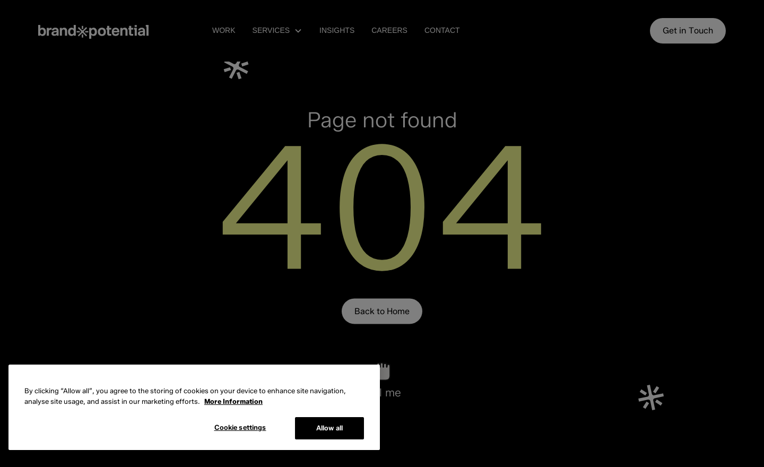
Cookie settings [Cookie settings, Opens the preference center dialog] (240, 427)
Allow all (329, 427)
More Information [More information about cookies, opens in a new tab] (233, 401)
